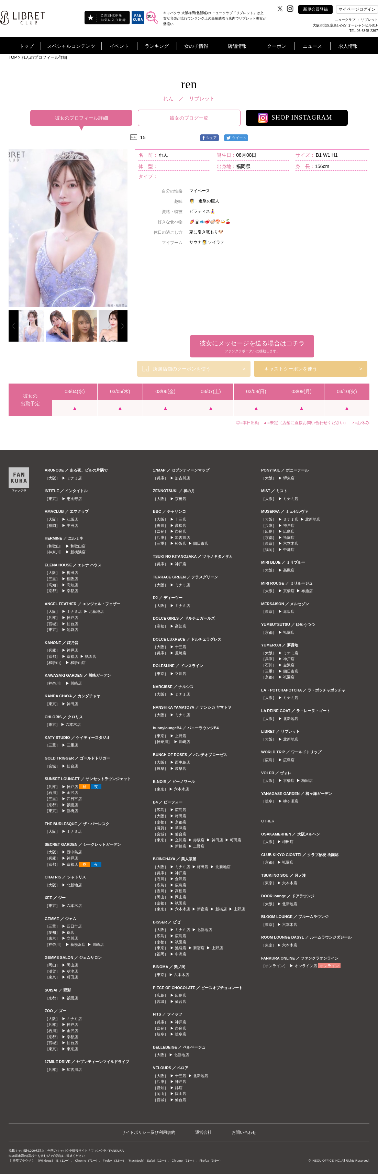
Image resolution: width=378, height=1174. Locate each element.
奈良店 (180, 531)
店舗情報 (237, 46)
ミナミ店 (74, 478)
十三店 (180, 519)
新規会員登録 (315, 9)
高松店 (180, 525)
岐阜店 (180, 768)
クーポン (276, 46)
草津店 (72, 971)
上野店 (180, 736)
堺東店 (288, 478)
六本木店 (73, 724)
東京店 (72, 1049)
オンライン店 (305, 966)
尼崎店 (180, 653)
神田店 (72, 704)
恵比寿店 (74, 499)
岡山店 (72, 965)
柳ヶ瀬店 (290, 801)
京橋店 (180, 499)
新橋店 (72, 811)
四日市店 (74, 799)
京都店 (72, 591)
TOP (13, 57)
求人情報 (348, 46)
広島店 (180, 810)
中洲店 (72, 525)
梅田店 (72, 573)
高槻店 (288, 570)
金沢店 (72, 792)
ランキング (157, 46)
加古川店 (74, 1069)
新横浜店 (78, 552)
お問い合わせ (244, 1132)
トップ (26, 46)
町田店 (72, 977)
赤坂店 (198, 840)
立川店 (72, 938)
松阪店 (72, 579)
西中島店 (74, 852)
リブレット (202, 98)
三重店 (72, 745)
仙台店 (72, 624)
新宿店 (202, 909)
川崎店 (76, 683)
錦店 (70, 932)
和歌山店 (78, 546)
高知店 (72, 585)
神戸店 (72, 618)
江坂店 (72, 519)
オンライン (329, 966)
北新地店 (96, 611)
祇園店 (90, 656)
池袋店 (72, 630)
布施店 (307, 591)
